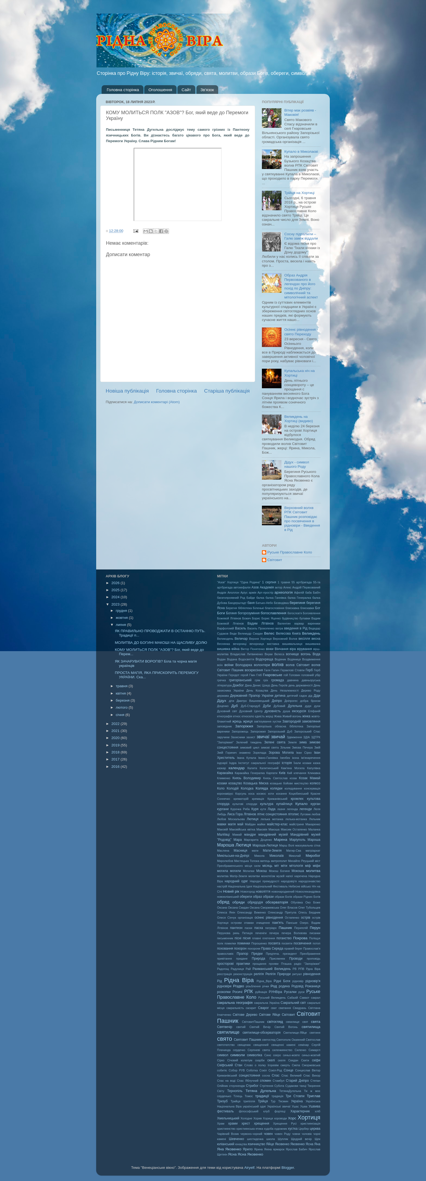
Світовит (274, 560)
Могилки (248, 871)
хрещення (261, 1123)
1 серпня (269, 582)
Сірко (220, 1060)
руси (301, 992)
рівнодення (311, 974)
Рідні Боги (282, 981)
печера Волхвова (294, 933)
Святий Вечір (260, 1027)
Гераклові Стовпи (292, 670)
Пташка (286, 963)
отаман (249, 922)
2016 (116, 767)
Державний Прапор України (251, 696)
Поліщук (314, 938)
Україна (297, 1101)
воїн (220, 665)
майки (261, 824)
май (240, 824)
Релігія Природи (278, 974)
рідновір (297, 981)
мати (255, 850)
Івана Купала (246, 757)
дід (310, 695)
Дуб (234, 706)
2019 (116, 745)
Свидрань (299, 1008)
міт (276, 866)
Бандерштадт (237, 602)
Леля (317, 809)
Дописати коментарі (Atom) (157, 402)
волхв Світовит (298, 665)
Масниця (240, 850)
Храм (220, 1123)
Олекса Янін (226, 912)
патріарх (271, 927)
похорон (240, 948)
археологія (283, 592)
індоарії (222, 763)
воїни (228, 665)
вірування (304, 649)
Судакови (291, 1085)
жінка (306, 716)
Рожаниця (312, 986)
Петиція (247, 933)
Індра (232, 763)
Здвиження (294, 737)
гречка (221, 680)
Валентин (283, 623)
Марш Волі (286, 845)
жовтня (122, 618)
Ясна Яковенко (250, 1154)
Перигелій (301, 927)
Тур (273, 1101)
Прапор (242, 954)
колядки (276, 788)
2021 (116, 731)
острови (236, 922)
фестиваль (225, 1111)
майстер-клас (277, 824)
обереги (246, 897)
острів (305, 917)
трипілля (249, 1101)
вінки (270, 649)
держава (223, 695)
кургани (223, 809)
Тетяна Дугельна (261, 1091)
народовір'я (289, 881)
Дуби (267, 706)
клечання (300, 773)
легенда (292, 809)
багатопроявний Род (231, 597)
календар (236, 768)
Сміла (296, 1065)
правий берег (293, 948)
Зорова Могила (281, 753)
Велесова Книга (288, 633)
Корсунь (240, 793)
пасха (258, 928)
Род (274, 986)
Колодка (247, 788)
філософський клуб (254, 1111)
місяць (267, 866)
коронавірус (225, 793)
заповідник (224, 726)
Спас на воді (226, 1080)
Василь (240, 628)
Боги (221, 613)
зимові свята (270, 747)
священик (243, 1044)
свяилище (292, 1021)
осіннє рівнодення (269, 917)
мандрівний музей (273, 834)
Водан (221, 659)
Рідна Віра (239, 980)
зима (302, 742)
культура (266, 804)
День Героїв (279, 685)
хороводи (280, 1118)
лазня (281, 809)
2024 (116, 597)
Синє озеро (272, 1055)
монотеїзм (268, 876)
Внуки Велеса (274, 654)
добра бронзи (310, 700)
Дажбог (238, 685)
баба (308, 592)
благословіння (274, 608)
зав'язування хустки (267, 721)
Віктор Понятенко (253, 649)
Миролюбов (225, 860)
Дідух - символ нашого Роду (296, 464)
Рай (248, 968)
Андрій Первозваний (306, 587)
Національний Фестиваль (270, 886)
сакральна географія (235, 1003)
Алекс (287, 587)
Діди (317, 696)
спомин (265, 1081)
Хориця (268, 1118)
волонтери (262, 665)
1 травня (284, 582)
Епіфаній (314, 711)
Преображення (310, 953)
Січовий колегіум (239, 1060)
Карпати (271, 773)
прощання (260, 963)
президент (290, 953)
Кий (289, 773)
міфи (316, 866)
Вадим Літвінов (261, 623)
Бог (317, 608)
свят (305, 1021)
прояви (273, 963)
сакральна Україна (267, 1002)
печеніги (261, 933)
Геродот (233, 675)
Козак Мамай (309, 778)
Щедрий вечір (301, 1139)
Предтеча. (273, 953)
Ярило (248, 1149)
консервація (312, 788)
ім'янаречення (310, 757)
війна (235, 649)
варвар (299, 623)
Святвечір (224, 1027)
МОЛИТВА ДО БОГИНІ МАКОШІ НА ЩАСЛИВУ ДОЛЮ (161, 643)
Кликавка (314, 773)
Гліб (259, 675)
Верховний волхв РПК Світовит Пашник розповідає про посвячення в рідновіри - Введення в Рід (302, 519)
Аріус (244, 592)
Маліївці (223, 834)
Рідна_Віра (263, 981)
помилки (230, 943)
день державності (300, 685)
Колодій (233, 788)
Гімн (252, 675)
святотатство (226, 1044)
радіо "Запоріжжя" (307, 963)
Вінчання (282, 649)
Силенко (300, 1050)
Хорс (292, 1118)
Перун (315, 928)
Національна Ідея (240, 886)
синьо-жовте (291, 1055)
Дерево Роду (311, 690)
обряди (238, 902)
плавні (256, 938)
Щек (317, 1139)
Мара (237, 840)
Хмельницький (228, 1118)
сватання (285, 1008)
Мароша (314, 840)
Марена (280, 840)
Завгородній (291, 721)
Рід (219, 981)
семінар (303, 1044)
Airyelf (249, 1168)
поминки (243, 943)
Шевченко (236, 1139)
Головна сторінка (123, 89)
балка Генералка (299, 597)
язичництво (256, 1144)
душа (286, 711)
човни (296, 1133)
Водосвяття (246, 659)
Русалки (290, 992)
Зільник (285, 747)
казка (316, 763)
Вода (316, 654)
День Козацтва (257, 690)
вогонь (306, 654)
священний (261, 1044)
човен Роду (282, 1133)
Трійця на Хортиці (299, 193)
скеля (281, 1060)
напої (289, 876)
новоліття (263, 891)
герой (244, 675)
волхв (278, 664)
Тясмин (283, 1101)
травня (122, 686)
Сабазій (292, 997)
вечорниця (256, 643)
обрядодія (255, 902)
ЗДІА (306, 737)
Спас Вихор (311, 1075)
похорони (254, 948)
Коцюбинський (299, 793)
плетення (268, 938)
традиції (262, 1096)
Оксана (222, 907)
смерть (285, 1065)
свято (224, 1038)
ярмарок (278, 1149)
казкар (221, 768)
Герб (309, 670)
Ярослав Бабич (296, 1149)
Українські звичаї (278, 1106)
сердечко (239, 1050)
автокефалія (241, 587)
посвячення (302, 943)
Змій (317, 747)
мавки (221, 824)
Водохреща (264, 659)
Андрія (221, 592)
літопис (293, 814)
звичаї (262, 736)
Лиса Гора (235, 814)
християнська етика (249, 1128)
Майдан (250, 824)
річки (265, 986)
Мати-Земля (272, 850)
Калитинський (269, 768)
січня (120, 715)
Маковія (261, 829)
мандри (250, 834)
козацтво (235, 783)
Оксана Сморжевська (264, 907)
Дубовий (279, 706)
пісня (247, 938)
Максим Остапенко (294, 829)
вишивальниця (292, 643)
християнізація (310, 1123)
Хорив (257, 1118)
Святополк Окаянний (290, 1039)
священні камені (283, 1044)
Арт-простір (265, 592)
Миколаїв (277, 856)
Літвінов (250, 814)
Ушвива (314, 1106)
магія (232, 824)
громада (277, 680)
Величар (241, 639)
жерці (269, 716)
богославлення (273, 613)
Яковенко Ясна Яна (305, 1144)
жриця (248, 721)
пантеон (236, 928)
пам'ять (278, 923)
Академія (267, 587)
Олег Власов (288, 907)
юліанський (225, 1144)
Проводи (296, 958)
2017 (116, 759)
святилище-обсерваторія (262, 1032)
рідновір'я (312, 981)
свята (315, 1022)
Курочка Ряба (240, 809)
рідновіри (224, 986)
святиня (314, 1032)
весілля (304, 639)
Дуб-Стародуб (250, 706)
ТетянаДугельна (290, 1091)
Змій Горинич (227, 752)
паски (248, 927)
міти (284, 866)
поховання (225, 948)
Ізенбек (285, 757)
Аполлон (233, 592)
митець (265, 860)
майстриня (296, 824)
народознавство (309, 881)
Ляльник (314, 819)
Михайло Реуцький (301, 860)
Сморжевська (311, 1065)
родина (284, 986)
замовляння (311, 721)
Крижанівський (277, 798)
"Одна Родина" (250, 582)
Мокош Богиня (279, 871)
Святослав (313, 1039)
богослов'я (294, 613)
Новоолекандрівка (307, 891)
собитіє (222, 1070)
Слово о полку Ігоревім (261, 1065)
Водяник (280, 659)
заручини (223, 737)
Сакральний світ (293, 1003)
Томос (249, 1096)
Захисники (238, 737)
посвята (274, 943)
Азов (255, 587)
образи (268, 897)
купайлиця (284, 804)
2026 (116, 583)
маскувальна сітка (307, 845)
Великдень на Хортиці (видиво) (298, 419)
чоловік (307, 1133)
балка (260, 597)
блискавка (292, 608)
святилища (311, 1027)
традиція (277, 1096)
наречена (300, 876)
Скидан (293, 1060)
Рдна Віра (313, 968)
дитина (280, 696)
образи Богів (283, 896)
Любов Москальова (231, 819)
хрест (246, 1123)
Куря (254, 809)
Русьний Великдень (272, 997)
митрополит (279, 860)
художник (280, 1128)
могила (222, 871)
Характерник (300, 1111)
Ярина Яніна (263, 1149)
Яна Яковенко (229, 1149)
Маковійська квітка (242, 829)
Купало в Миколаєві (301, 151)
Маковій (222, 829)
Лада (271, 809)
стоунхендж (237, 1085)
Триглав (313, 1096)
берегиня (297, 603)
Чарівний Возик (228, 1133)
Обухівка (297, 902)
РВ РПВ (298, 968)
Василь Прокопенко (260, 628)
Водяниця (294, 659)
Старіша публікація (227, 391)
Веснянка (223, 643)
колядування (293, 788)
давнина (293, 680)
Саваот (304, 997)
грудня (122, 611)
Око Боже (312, 902)
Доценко (222, 706)
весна (315, 639)
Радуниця (237, 968)
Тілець (237, 1096)
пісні (237, 938)
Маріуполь (297, 840)
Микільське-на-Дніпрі (233, 856)
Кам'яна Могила (293, 768)
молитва (313, 871)
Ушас (295, 1106)
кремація (258, 798)
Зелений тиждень (249, 742)
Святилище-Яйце (295, 1032)
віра (293, 649)
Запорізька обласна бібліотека (280, 726)
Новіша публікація (127, 391)
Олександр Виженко (251, 912)
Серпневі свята (259, 1050)
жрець (237, 721)
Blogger (287, 1168)
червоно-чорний (251, 1133)
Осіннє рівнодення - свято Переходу (301, 331)
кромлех (297, 799)
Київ (282, 773)
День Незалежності (285, 690)
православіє (225, 953)
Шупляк (283, 1139)
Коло (221, 788)
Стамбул (278, 1080)
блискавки (307, 608)
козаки (222, 783)
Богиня (231, 613)
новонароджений (283, 891)
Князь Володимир (247, 778)
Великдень (311, 633)
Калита (252, 768)
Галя (267, 670)
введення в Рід (296, 628)
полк (220, 943)
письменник (225, 938)
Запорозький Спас (307, 731)
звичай (278, 736)
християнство (226, 1128)
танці (302, 1085)
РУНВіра (275, 992)
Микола (259, 855)
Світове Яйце (269, 1015)
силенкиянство (282, 1050)
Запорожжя (258, 731)
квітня (121, 693)
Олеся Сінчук (226, 917)
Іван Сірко (304, 752)
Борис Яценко (271, 618)
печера (274, 933)
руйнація (261, 992)
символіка (254, 1055)
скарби (260, 1060)
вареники (314, 623)
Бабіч (316, 592)
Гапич (275, 670)
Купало (301, 804)
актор (279, 587)
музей (280, 876)
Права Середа (272, 948)
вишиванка (312, 643)
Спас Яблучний (247, 1080)
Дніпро (277, 701)
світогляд (275, 1022)
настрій (222, 886)
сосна (266, 1075)
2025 (116, 590)
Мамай (237, 834)
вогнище (292, 654)
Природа (258, 958)
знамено (244, 752)
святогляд (268, 1039)
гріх (265, 680)
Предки (256, 954)
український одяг (254, 1106)
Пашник (285, 928)
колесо (315, 783)
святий (241, 1027)
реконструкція (242, 974)
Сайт (186, 89)
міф (308, 866)
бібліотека (245, 608)
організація (245, 917)
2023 (116, 604)
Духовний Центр (250, 711)
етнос (237, 716)
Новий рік (231, 891)
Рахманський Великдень (271, 969)
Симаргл (314, 1050)
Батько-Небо (264, 602)
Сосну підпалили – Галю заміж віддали (301, 236)
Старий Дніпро (297, 1081)
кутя (263, 809)
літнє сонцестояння (272, 814)
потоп (316, 943)
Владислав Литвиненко (246, 654)
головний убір (310, 675)
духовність (273, 711)
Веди (233, 633)
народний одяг (236, 881)
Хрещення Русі (284, 1123)
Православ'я (311, 948)
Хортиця (308, 1117)
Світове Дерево (245, 1015)
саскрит (251, 1008)
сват (274, 1008)
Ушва (304, 1106)
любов (316, 814)
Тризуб (222, 1101)
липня (121, 625)
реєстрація (224, 974)
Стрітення (266, 1085)
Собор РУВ (237, 1070)
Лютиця (252, 819)
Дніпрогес (291, 700)
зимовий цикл (249, 747)
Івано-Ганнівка (268, 757)
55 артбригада (302, 582)
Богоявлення (311, 613)
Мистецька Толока (246, 860)
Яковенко (282, 1144)
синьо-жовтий (311, 1055)
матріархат (313, 850)
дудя (308, 706)
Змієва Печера (302, 747)
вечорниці (239, 643)
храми (233, 1123)
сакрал (315, 997)
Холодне (246, 1118)
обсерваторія (277, 902)
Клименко (223, 778)
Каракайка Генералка (250, 773)
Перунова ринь (228, 933)
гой (286, 675)
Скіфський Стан (229, 1065)
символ (222, 1055)
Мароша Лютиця (234, 844)
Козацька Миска (255, 783)
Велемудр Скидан (250, 633)
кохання (281, 793)
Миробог (313, 856)
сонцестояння (249, 1075)
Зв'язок (207, 89)
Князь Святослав (275, 778)
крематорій (240, 798)
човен (268, 1134)
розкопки (224, 992)
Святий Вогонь (285, 1027)
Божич (246, 618)
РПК (248, 991)
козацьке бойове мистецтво (289, 783)
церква (315, 1129)
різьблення (253, 986)
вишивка (223, 649)
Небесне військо (300, 886)
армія (252, 592)
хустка (292, 1129)
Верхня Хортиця (260, 638)
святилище (228, 1032)
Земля (292, 742)
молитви (254, 876)
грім (257, 680)
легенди (305, 809)
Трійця (263, 1101)
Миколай (295, 855)
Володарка (244, 665)
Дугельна (295, 706)
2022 (116, 724)
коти (271, 793)
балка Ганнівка (275, 597)
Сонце (288, 1070)
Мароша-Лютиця (265, 845)
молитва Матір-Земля (232, 876)
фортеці (279, 1111)
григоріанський (240, 680)
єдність (260, 716)
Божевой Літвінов (229, 618)
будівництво (290, 618)
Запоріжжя (244, 726)
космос (261, 793)
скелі (271, 1060)
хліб (317, 1111)
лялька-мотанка (296, 819)
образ (257, 897)
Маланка (314, 829)
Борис (256, 618)
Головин (294, 675)
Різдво (238, 986)
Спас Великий (291, 1075)
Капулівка (313, 768)
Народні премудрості (264, 881)
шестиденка (255, 1139)
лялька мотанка (272, 819)
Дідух (221, 701)
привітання (224, 958)
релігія (259, 974)
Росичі (237, 992)
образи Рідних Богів (306, 896)
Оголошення (160, 89)
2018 (116, 752)
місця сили (253, 865)
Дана (248, 685)
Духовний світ (227, 711)
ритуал (297, 974)
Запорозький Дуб (280, 731)
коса (251, 793)
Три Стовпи (295, 1096)
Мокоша (298, 871)
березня (123, 700)
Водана (232, 659)
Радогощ (223, 968)
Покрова (300, 938)
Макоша (274, 829)
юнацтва (241, 1144)
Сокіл (263, 1070)
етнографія (224, 716)
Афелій (299, 592)
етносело (248, 716)
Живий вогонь (291, 716)
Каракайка (225, 773)
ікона (295, 757)
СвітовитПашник (253, 1021)
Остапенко (292, 917)
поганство (284, 938)
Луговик (305, 814)
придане (242, 958)
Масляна (223, 850)
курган (315, 804)
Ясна (232, 1154)
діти (231, 700)
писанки (314, 933)
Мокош (261, 871)
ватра (279, 628)
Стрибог (252, 1086)
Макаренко (312, 824)
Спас (275, 1075)
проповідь (313, 958)
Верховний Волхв (285, 638)
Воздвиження (311, 659)
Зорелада (259, 752)
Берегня (231, 608)
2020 (116, 738)
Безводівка (281, 602)
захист (250, 737)
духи (317, 706)
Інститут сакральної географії (259, 763)
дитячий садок (297, 695)
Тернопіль (234, 1091)
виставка (273, 643)
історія (287, 763)
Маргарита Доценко (258, 839)
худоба (269, 1128)
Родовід (297, 986)
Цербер (304, 1128)
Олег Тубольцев (309, 907)
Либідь (221, 814)
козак (293, 778)
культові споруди (244, 804)
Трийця (235, 1101)
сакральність (235, 1008)
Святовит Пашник (247, 1040)
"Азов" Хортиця (228, 582)
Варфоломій (225, 628)
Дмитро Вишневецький (253, 700)
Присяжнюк (277, 958)
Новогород (247, 891)
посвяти (286, 943)
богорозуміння (248, 613)
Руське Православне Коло (289, 552)
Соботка (252, 1070)
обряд (223, 901)
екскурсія (299, 711)
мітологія (296, 866)
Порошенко (259, 943)
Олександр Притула (282, 912)
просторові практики (233, 964)
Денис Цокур (261, 685)
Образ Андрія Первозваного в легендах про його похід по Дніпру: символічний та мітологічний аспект (301, 286)
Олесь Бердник (309, 912)
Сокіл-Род (275, 1070)
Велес (269, 633)
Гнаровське (272, 675)
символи (237, 1055)
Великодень (225, 638)
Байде (250, 597)
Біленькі (258, 608)
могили (235, 871)
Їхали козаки (302, 763)
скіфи (316, 1060)
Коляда (262, 788)
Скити (305, 1060)
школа (270, 1139)
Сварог (263, 1008)
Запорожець (240, 731)
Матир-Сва (293, 850)
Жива (278, 716)
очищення (263, 922)
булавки (304, 618)
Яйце (270, 1144)
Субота (279, 1085)
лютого (122, 707)
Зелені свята (274, 742)
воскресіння (254, 670)
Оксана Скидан (238, 907)
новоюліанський (228, 896)
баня (251, 603)
